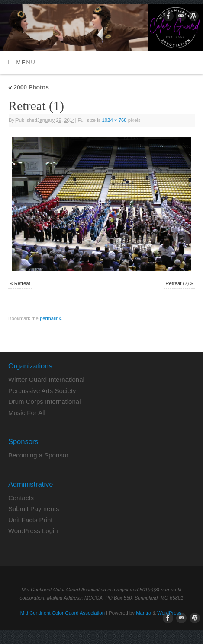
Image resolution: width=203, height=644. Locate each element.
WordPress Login (33, 530)
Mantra (143, 612)
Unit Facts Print (30, 519)
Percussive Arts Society (42, 390)
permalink (50, 318)
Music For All (26, 412)
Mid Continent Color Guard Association (62, 612)
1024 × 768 (114, 120)
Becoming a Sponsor (38, 455)
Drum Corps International (44, 401)
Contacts (21, 497)
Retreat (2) (177, 283)
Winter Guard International (46, 379)
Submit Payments (33, 508)
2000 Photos (28, 87)
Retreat (22, 283)
